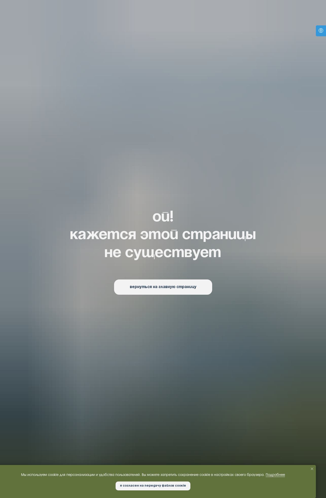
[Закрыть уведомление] (312, 468)
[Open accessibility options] (321, 30)
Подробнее (275, 475)
